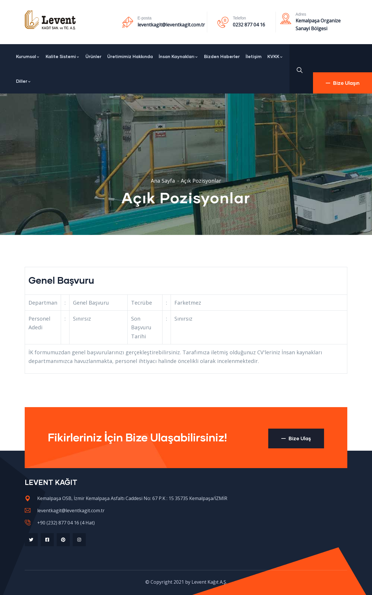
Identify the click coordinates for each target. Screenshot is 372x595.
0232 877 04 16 (249, 24)
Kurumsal (28, 56)
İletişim (254, 56)
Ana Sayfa (163, 180)
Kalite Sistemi (63, 56)
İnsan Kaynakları (178, 56)
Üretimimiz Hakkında (130, 56)
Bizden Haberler (222, 56)
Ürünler (93, 56)
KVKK (275, 56)
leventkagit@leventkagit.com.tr (171, 24)
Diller (23, 81)
